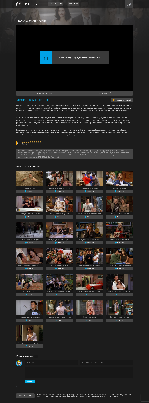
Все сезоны (55, 4)
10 (41, 142)
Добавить (30, 381)
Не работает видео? (122, 100)
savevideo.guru (16, 386)
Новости (73, 4)
